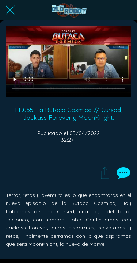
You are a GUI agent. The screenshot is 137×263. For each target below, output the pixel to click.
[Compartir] (105, 173)
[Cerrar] (10, 10)
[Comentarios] (122, 173)
